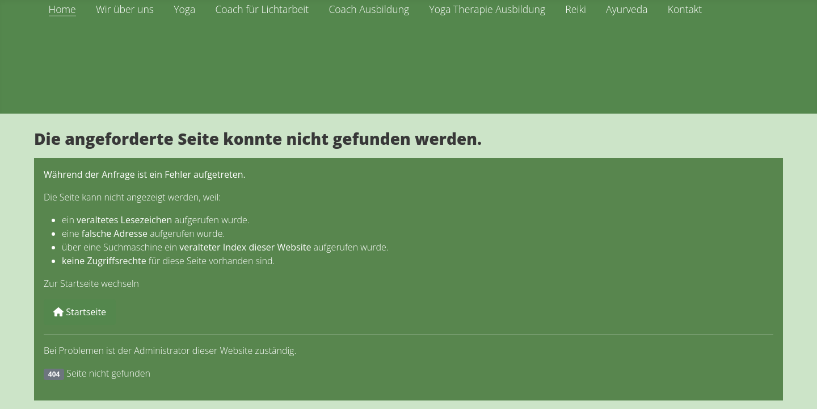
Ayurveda (626, 9)
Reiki (575, 9)
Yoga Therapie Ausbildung (487, 9)
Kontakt (685, 9)
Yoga (184, 9)
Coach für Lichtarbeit (262, 9)
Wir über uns (125, 9)
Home (62, 9)
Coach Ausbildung (369, 9)
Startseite (79, 312)
